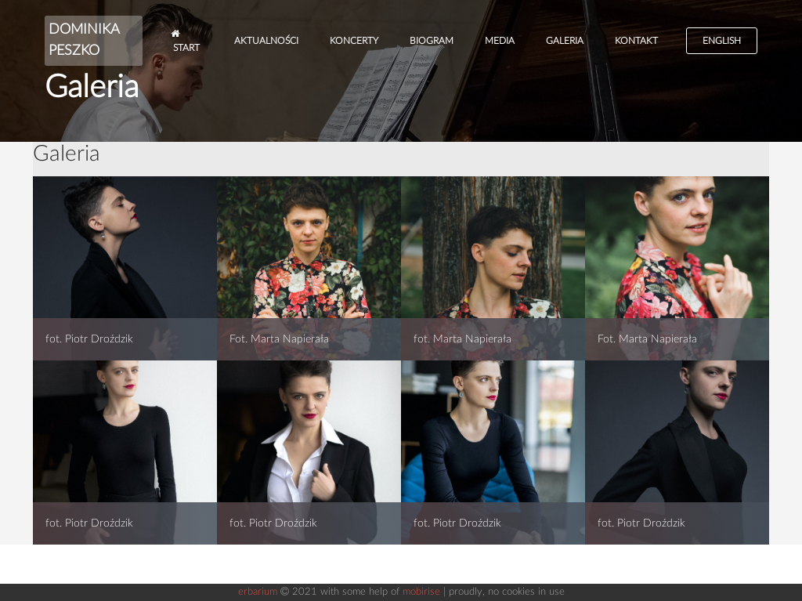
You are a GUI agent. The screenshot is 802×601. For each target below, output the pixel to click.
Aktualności (266, 40)
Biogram (431, 40)
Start (185, 40)
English (722, 40)
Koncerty (354, 40)
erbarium (257, 592)
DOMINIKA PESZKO (84, 40)
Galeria (564, 40)
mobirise (421, 592)
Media (500, 40)
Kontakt (636, 40)
